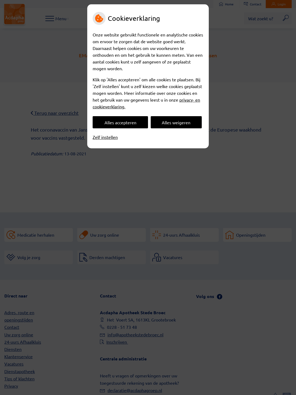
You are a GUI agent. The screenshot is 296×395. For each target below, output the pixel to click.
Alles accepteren (120, 122)
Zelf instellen (105, 137)
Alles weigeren (176, 122)
